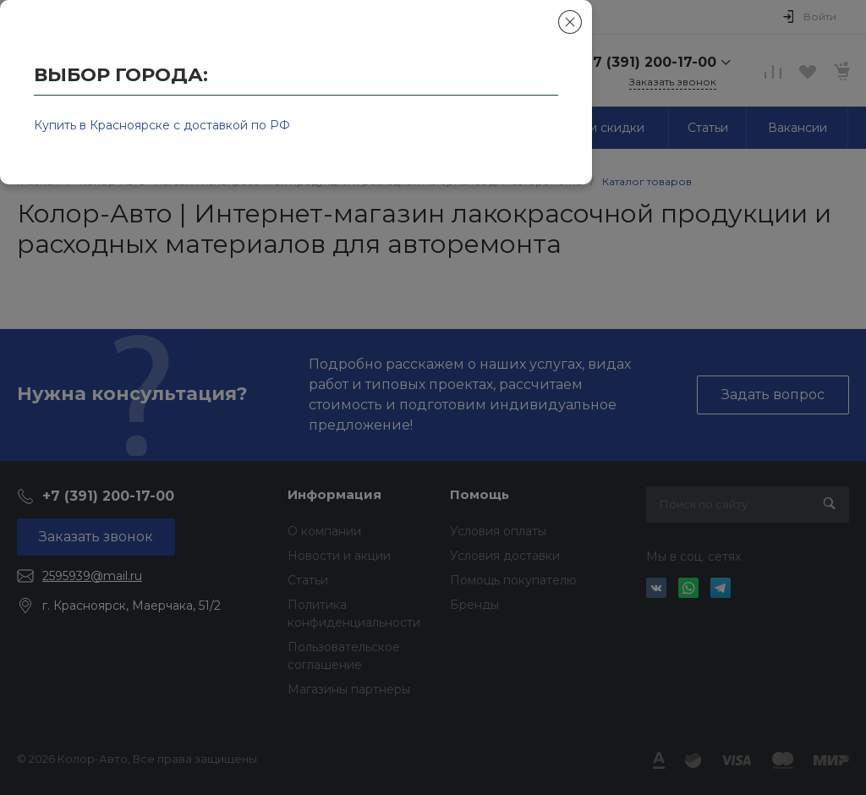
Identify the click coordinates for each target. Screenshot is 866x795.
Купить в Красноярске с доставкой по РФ (162, 125)
